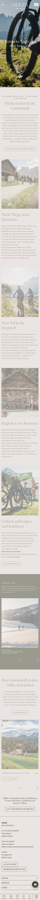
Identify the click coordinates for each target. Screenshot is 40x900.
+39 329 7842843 (13, 557)
